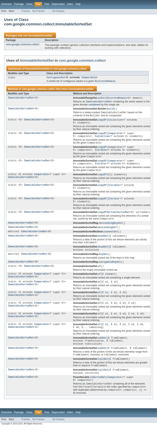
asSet (101, 98)
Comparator (115, 135)
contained (94, 105)
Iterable (101, 153)
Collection (115, 121)
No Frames (38, 11)
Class (29, 4)
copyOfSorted (106, 218)
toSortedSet (98, 389)
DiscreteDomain (116, 98)
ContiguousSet (55, 77)
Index (70, 4)
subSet (102, 348)
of (99, 274)
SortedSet (123, 218)
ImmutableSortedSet (40, 35)
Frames (25, 11)
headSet (103, 243)
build (110, 110)
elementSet (110, 238)
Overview (6, 4)
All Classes (58, 11)
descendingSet (107, 234)
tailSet (103, 370)
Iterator (101, 168)
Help (78, 4)
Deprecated (58, 4)
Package (19, 4)
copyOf (102, 121)
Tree (46, 4)
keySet (103, 262)
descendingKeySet (110, 229)
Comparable (88, 77)
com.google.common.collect (22, 44)
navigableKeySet (110, 270)
